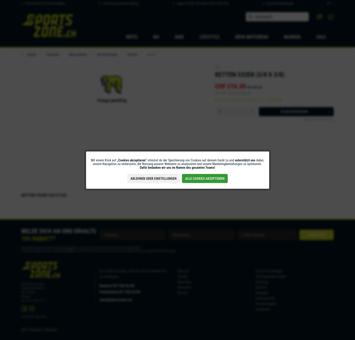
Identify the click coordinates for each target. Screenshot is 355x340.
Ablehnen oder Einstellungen (153, 178)
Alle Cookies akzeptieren (205, 178)
